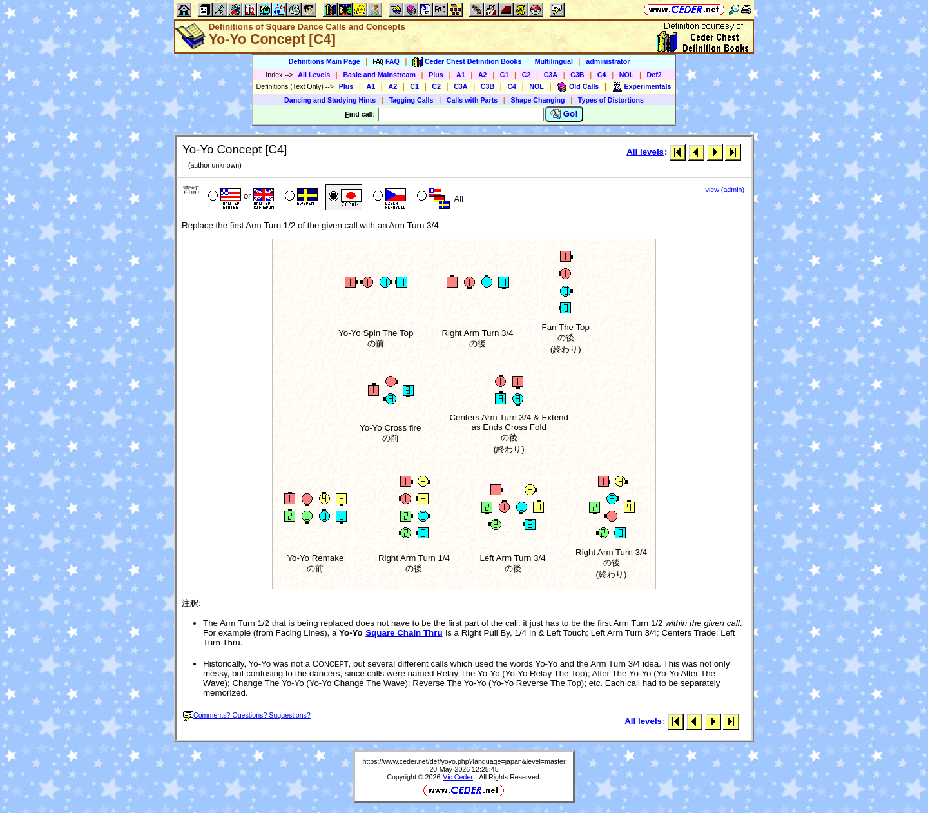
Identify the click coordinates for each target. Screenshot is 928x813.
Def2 (654, 75)
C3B (577, 75)
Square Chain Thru (403, 633)
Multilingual (554, 61)
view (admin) (725, 189)
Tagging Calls (411, 100)
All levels (645, 152)
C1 (504, 75)
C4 (601, 75)
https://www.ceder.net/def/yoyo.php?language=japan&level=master (463, 761)
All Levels (314, 75)
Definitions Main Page (324, 61)
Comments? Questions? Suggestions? (247, 715)
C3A (550, 75)
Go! (564, 114)
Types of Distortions (611, 100)
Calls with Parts (472, 100)
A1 (460, 75)
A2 (482, 75)
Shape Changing (537, 100)
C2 (526, 75)
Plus (436, 75)
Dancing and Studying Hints (330, 100)
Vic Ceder (458, 777)
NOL (626, 75)
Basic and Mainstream (379, 75)
